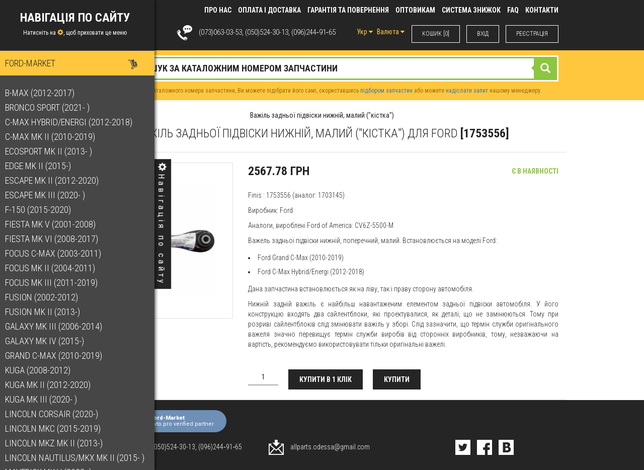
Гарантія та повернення (348, 10)
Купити (397, 379)
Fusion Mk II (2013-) (47, 311)
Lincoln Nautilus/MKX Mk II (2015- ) (79, 457)
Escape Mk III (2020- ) (50, 195)
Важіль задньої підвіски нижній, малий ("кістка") (322, 115)
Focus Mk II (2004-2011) (55, 268)
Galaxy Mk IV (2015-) (49, 341)
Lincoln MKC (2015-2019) (58, 428)
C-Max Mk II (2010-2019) (55, 136)
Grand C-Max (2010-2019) (58, 355)
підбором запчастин (386, 90)
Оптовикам (415, 10)
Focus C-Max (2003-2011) (58, 253)
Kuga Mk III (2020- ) (46, 399)
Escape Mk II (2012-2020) (57, 180)
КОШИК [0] (435, 33)
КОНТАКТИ (541, 10)
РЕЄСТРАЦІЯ (532, 33)
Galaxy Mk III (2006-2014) (58, 326)
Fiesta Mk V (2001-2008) (55, 224)
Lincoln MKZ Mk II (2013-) (59, 443)
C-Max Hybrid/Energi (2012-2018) (73, 122)
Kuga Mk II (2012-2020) (53, 384)
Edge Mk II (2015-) (43, 166)
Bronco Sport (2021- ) (52, 107)
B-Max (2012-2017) (44, 93)
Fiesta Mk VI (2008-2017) (56, 238)
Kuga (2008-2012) (42, 370)
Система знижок (471, 10)
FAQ (513, 10)
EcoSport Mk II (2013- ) (53, 151)
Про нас (217, 10)
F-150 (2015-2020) (43, 209)
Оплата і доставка (269, 10)
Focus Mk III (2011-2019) (56, 282)
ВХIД (483, 33)
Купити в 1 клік (325, 379)
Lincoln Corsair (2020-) (56, 414)
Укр (365, 32)
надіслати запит (467, 90)
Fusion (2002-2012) (46, 297)
